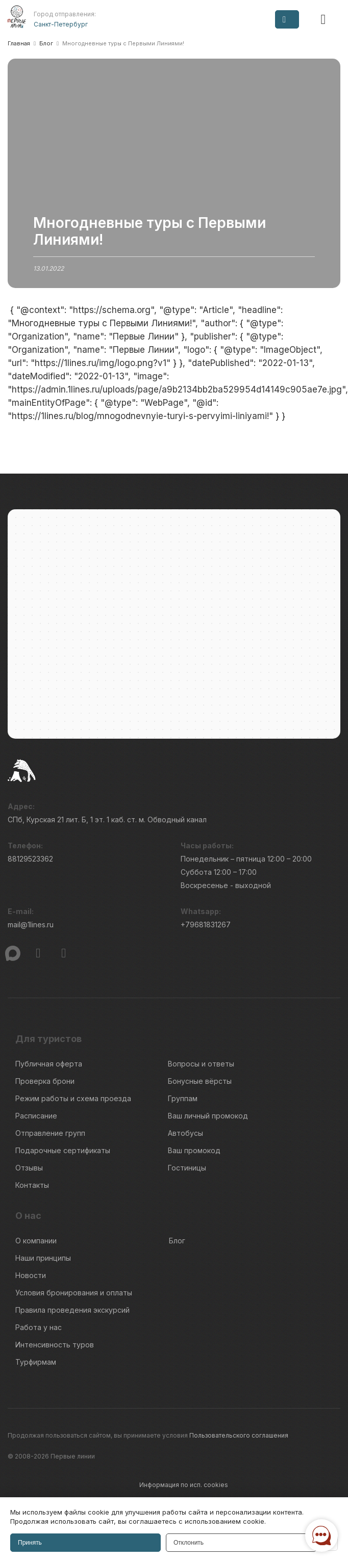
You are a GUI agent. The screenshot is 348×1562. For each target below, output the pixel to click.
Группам (182, 1098)
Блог (177, 1240)
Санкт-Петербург (61, 24)
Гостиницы (187, 1167)
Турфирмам (35, 1362)
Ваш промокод (194, 1150)
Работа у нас (38, 1327)
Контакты (32, 1185)
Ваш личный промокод (208, 1115)
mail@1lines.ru (31, 924)
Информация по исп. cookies (183, 1485)
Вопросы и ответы (201, 1063)
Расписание (36, 1115)
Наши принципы (43, 1258)
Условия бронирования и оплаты (73, 1292)
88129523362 (30, 858)
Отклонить (188, 1542)
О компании (36, 1240)
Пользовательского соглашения (238, 1435)
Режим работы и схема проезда (73, 1098)
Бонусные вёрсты (200, 1081)
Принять (30, 1542)
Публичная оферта (48, 1063)
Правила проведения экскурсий (72, 1310)
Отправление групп (50, 1133)
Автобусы (185, 1133)
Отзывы (29, 1167)
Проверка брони (44, 1081)
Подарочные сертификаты (62, 1150)
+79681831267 (206, 924)
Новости (30, 1275)
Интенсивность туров (54, 1344)
